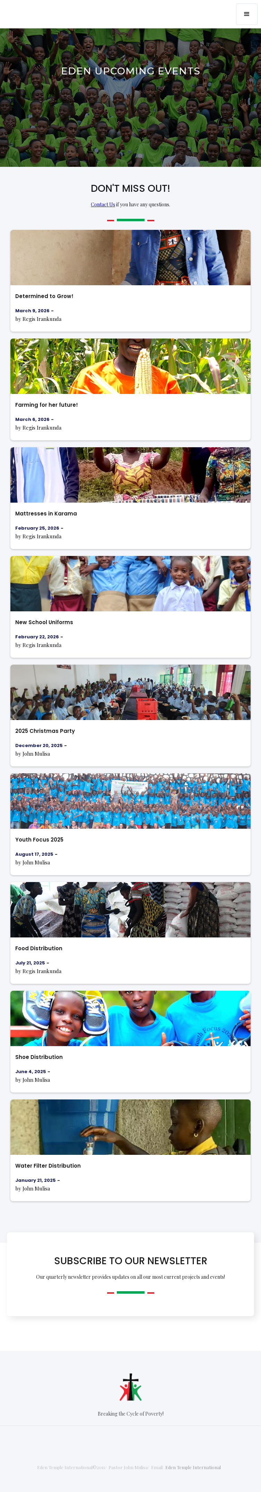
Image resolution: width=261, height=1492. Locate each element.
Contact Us (103, 204)
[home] (33, 9)
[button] (247, 14)
